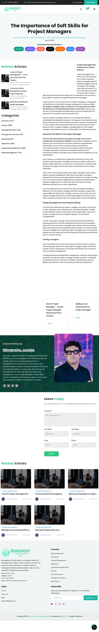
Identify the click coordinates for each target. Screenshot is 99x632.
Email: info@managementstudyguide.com (40, 2)
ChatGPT (19, 49)
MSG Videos (55, 581)
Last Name (75, 429)
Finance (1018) (6, 125)
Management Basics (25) (11, 130)
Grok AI (50, 49)
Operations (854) (8, 144)
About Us (4, 594)
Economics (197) (7, 121)
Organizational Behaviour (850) (13, 148)
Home (15, 38)
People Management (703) (11, 153)
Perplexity (30, 49)
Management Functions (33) (12, 134)
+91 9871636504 (9, 578)
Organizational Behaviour (60, 567)
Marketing (54, 564)
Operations (23, 38)
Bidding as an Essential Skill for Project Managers (85, 311)
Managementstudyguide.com (38, 616)
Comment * (48, 411)
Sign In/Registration (8, 601)
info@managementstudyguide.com (16, 580)
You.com (80, 49)
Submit (51, 454)
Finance (53, 571)
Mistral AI (60, 49)
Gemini (70, 49)
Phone (74, 440)
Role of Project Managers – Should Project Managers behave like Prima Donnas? (55, 314)
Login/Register (78, 2)
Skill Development (57, 553)
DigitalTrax (64, 616)
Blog (3, 598)
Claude (40, 49)
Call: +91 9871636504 (9, 2)
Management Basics (58, 578)
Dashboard (91, 2)
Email (46, 440)
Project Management (37, 38)
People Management (58, 560)
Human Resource (57, 574)
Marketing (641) (7, 139)
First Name (48, 429)
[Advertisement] (59, 77)
